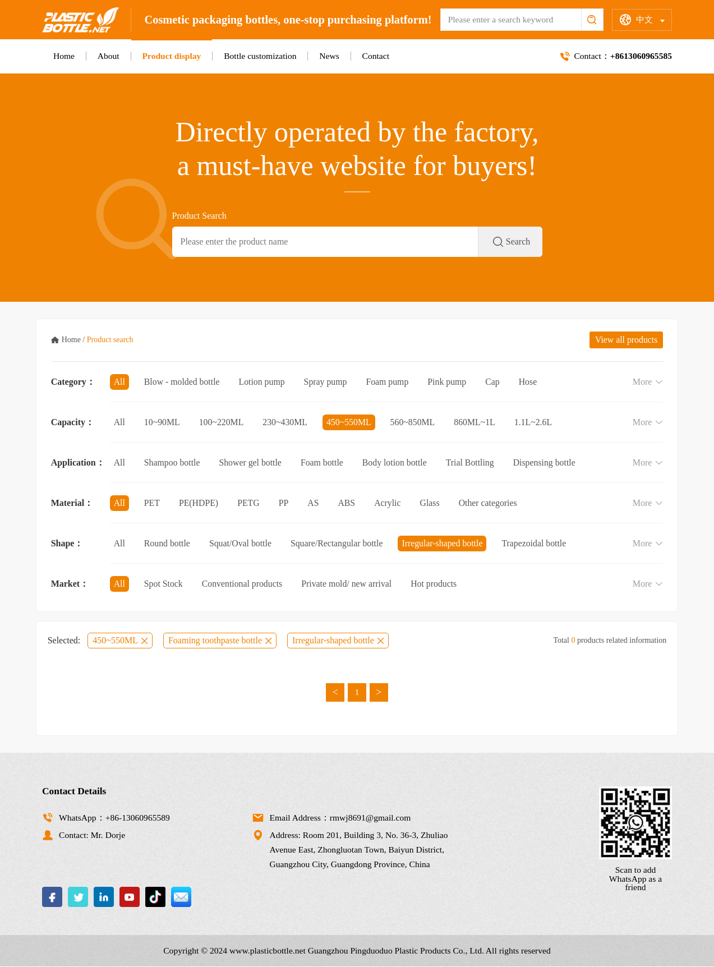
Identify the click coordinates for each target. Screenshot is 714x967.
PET (152, 503)
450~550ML (351, 422)
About (108, 56)
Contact (375, 56)
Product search (110, 339)
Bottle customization (260, 56)
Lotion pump (263, 381)
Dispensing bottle (548, 462)
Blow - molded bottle (182, 381)
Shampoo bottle (172, 462)
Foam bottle (324, 462)
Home (64, 56)
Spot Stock (163, 583)
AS (314, 503)
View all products (626, 339)
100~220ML (222, 422)
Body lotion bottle (397, 462)
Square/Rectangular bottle (339, 543)
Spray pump (327, 381)
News (329, 56)
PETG (249, 503)
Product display (171, 56)
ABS (348, 503)
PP (285, 503)
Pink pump (449, 381)
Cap (496, 381)
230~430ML (286, 422)
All (119, 381)
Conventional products (243, 583)
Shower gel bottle (251, 462)
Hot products (436, 583)
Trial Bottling (473, 462)
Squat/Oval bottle (241, 543)
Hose (531, 381)
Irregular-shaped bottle (445, 543)
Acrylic (389, 503)
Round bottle (167, 543)
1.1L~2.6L (537, 422)
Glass (432, 503)
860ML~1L (477, 422)
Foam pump (389, 381)
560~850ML (415, 422)
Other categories (490, 503)
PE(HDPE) (199, 503)
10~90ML (162, 422)
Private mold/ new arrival (348, 583)
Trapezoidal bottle (537, 543)
